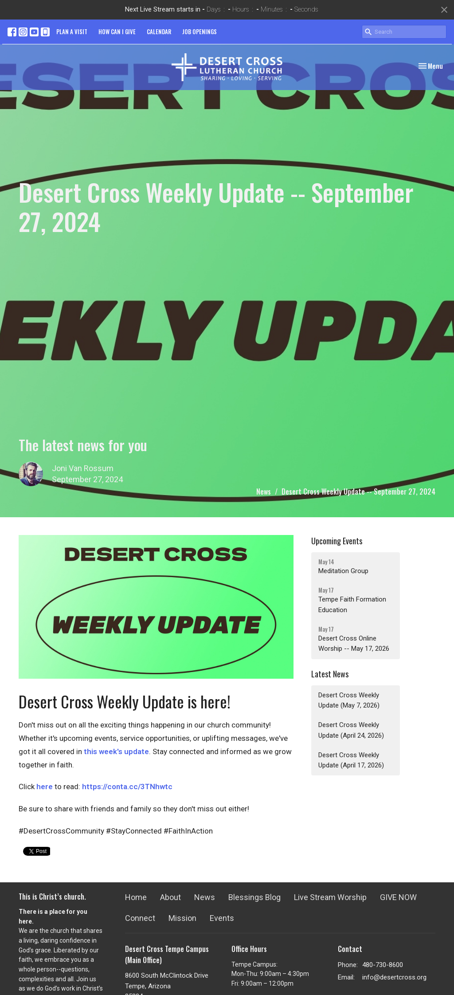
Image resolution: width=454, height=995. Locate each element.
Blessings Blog (254, 897)
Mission (182, 918)
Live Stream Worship (330, 897)
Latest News (329, 674)
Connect (140, 918)
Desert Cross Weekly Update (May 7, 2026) (349, 700)
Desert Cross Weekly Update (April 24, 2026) (351, 730)
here (44, 786)
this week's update (116, 751)
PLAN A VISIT (71, 31)
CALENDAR (159, 31)
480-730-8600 (382, 965)
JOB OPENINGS (199, 31)
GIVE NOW (398, 897)
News (263, 491)
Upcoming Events (336, 541)
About (170, 897)
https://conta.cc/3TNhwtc (127, 786)
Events (222, 918)
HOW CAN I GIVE (117, 31)
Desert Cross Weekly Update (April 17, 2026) (351, 760)
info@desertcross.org (394, 977)
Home (136, 897)
